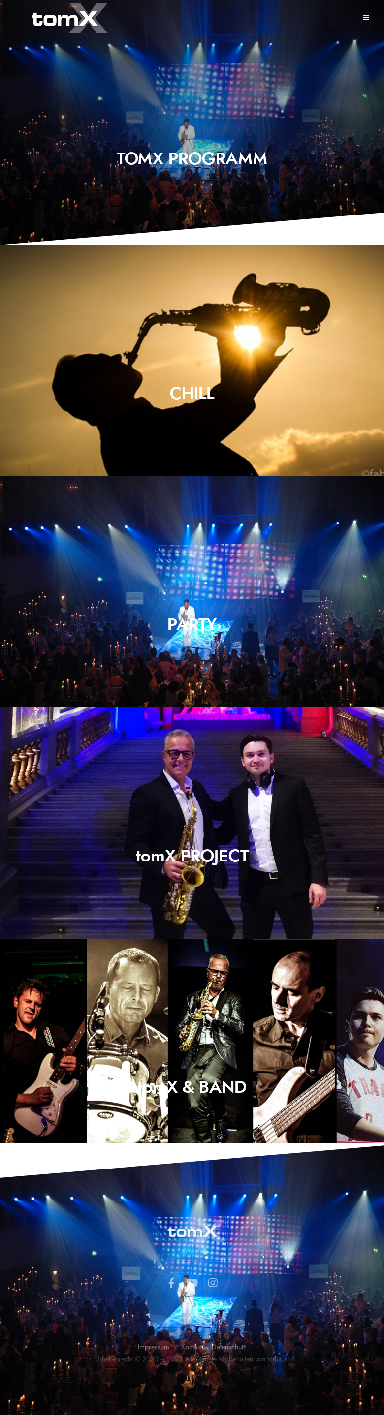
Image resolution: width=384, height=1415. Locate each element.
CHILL (192, 394)
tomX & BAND (192, 1087)
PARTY (192, 625)
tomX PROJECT (192, 856)
